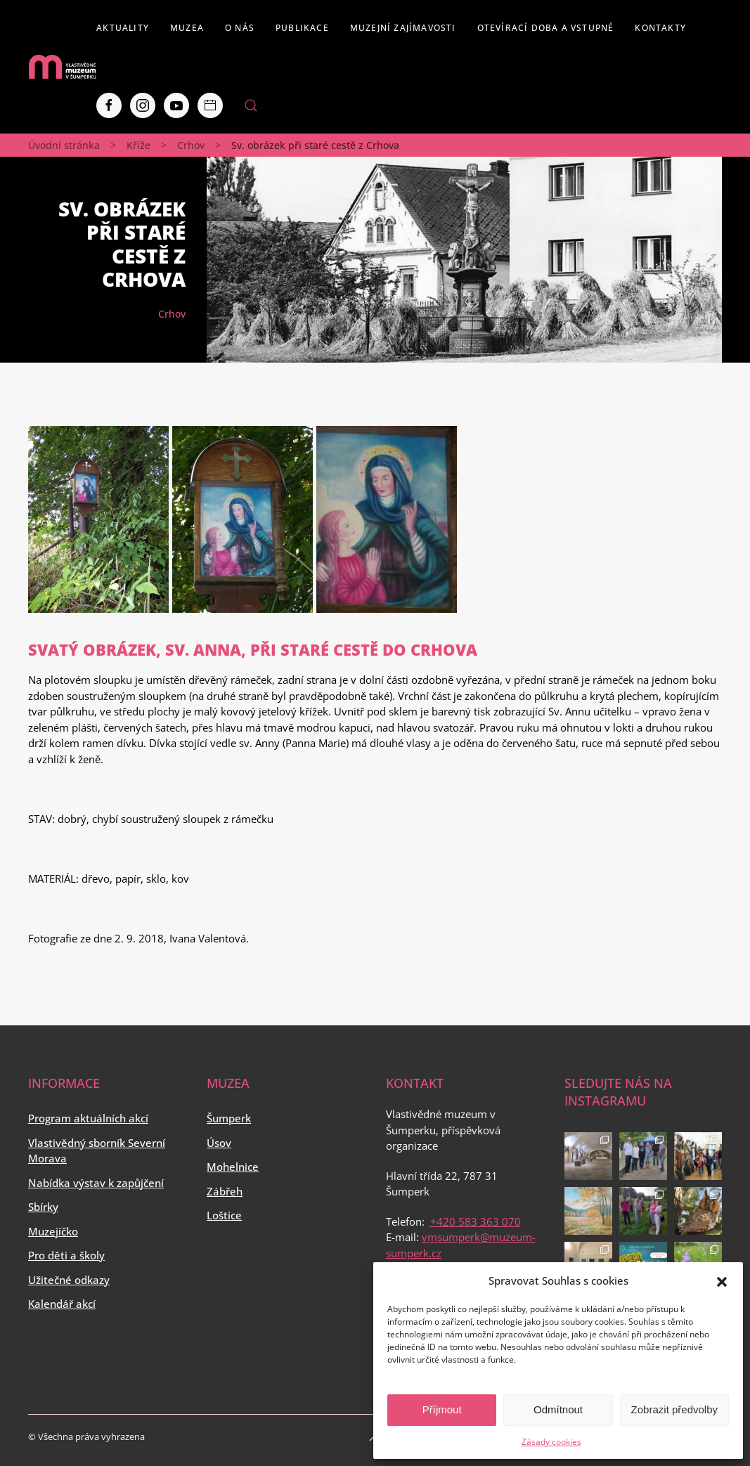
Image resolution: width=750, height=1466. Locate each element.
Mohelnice (233, 1167)
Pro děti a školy (66, 1255)
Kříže (138, 145)
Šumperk (229, 1118)
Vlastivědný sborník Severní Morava (96, 1151)
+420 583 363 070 (475, 1221)
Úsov (219, 1143)
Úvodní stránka (64, 145)
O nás (239, 28)
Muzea (187, 28)
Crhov (191, 145)
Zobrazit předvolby (674, 1409)
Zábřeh (225, 1191)
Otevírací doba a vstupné (545, 28)
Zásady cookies (551, 1442)
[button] (722, 1280)
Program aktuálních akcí (88, 1118)
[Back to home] (62, 67)
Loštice (224, 1215)
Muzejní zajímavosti (403, 28)
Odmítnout (558, 1409)
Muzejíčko (53, 1231)
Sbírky (43, 1207)
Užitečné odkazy (69, 1280)
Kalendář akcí (62, 1304)
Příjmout (442, 1409)
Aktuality (122, 28)
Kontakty (660, 28)
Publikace (302, 28)
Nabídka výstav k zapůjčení (96, 1183)
